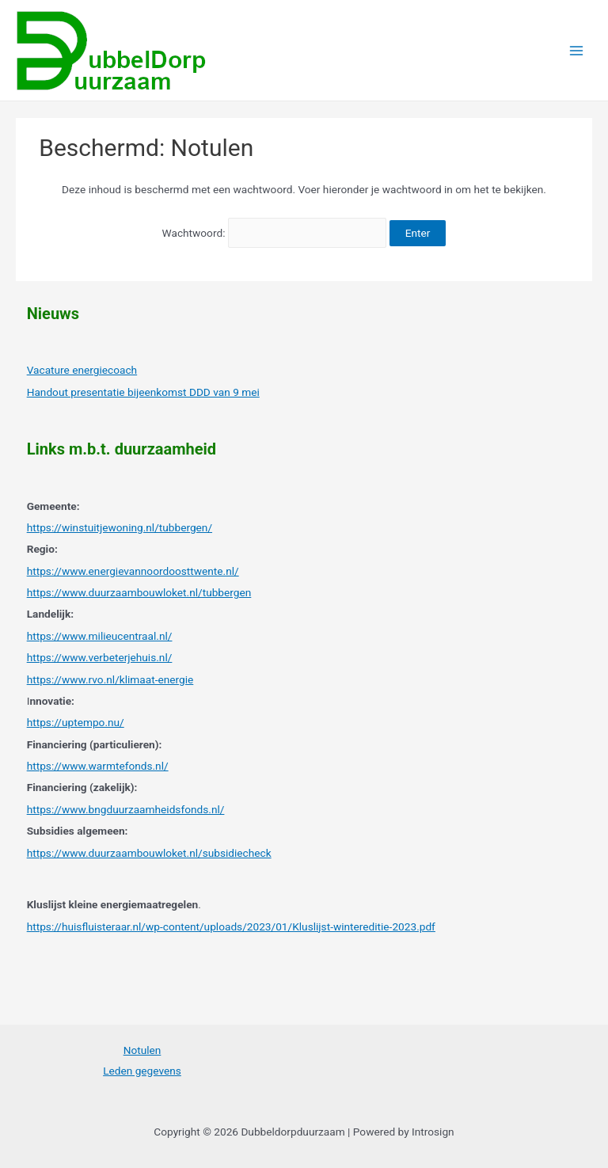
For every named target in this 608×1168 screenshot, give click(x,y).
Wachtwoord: (274, 232)
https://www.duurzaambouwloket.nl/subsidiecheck (149, 853)
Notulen (143, 1050)
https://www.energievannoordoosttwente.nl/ (133, 571)
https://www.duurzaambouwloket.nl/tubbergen (139, 592)
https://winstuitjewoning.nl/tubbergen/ (119, 527)
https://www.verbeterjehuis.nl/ (100, 657)
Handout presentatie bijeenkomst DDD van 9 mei (143, 392)
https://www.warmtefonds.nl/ (98, 765)
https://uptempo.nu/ (75, 722)
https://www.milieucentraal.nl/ (100, 636)
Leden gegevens (142, 1070)
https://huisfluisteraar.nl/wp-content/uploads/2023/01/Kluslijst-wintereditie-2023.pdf (231, 926)
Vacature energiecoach (82, 369)
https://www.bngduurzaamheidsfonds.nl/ (126, 809)
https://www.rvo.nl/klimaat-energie (110, 679)
